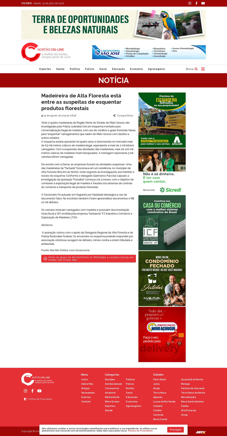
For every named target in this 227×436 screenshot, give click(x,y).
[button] (191, 69)
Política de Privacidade (140, 431)
